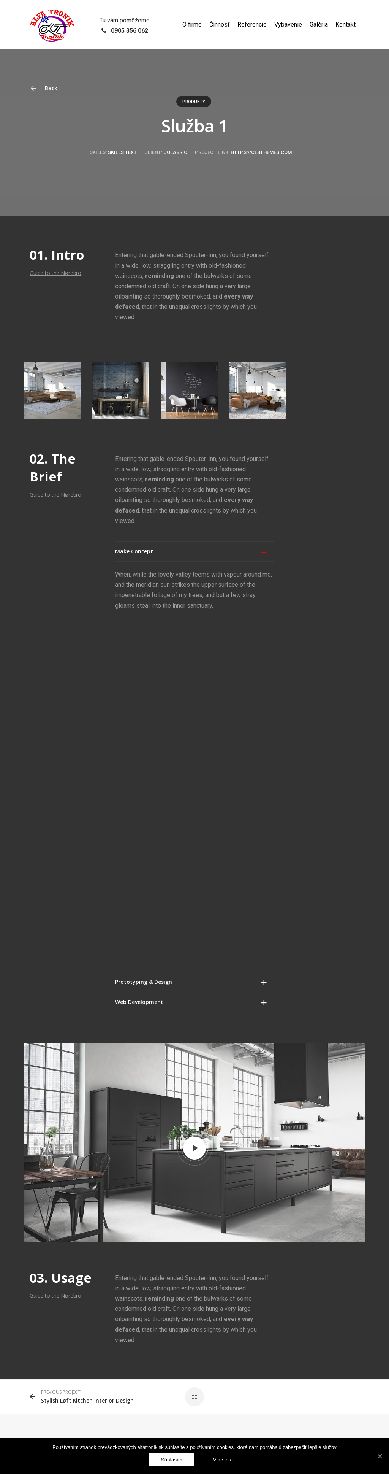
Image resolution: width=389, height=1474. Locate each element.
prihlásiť (180, 1113)
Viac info (223, 1460)
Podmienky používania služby (245, 1319)
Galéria (319, 24)
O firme (192, 24)
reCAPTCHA (119, 1319)
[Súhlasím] (171, 1459)
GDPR (96, 1319)
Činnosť (219, 24)
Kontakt (345, 24)
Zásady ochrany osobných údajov (173, 1319)
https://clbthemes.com (261, 152)
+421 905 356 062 (322, 1200)
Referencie (252, 24)
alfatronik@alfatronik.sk (321, 1227)
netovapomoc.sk (68, 1319)
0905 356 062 (129, 30)
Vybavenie (288, 24)
